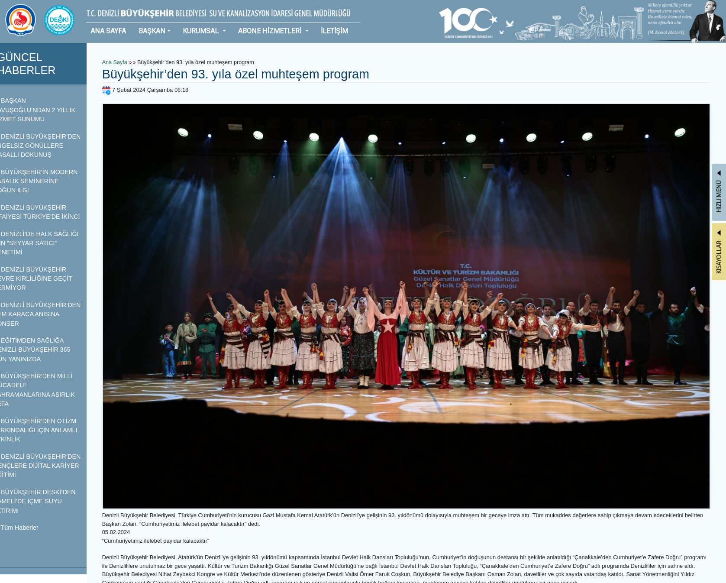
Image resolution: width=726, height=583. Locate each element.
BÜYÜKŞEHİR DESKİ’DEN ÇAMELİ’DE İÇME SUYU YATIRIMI (45, 501)
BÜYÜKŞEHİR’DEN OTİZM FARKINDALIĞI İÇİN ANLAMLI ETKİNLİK (46, 430)
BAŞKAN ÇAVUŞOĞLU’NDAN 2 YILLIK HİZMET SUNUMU (45, 110)
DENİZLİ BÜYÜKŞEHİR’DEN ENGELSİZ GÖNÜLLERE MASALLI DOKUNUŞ (48, 146)
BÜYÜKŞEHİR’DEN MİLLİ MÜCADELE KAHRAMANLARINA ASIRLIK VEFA (45, 389)
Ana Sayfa (125, 62)
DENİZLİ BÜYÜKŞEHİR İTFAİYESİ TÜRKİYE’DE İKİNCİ (47, 212)
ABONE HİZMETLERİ (270, 31)
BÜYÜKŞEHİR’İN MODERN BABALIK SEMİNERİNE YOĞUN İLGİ (46, 181)
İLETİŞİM (334, 31)
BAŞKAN (152, 31)
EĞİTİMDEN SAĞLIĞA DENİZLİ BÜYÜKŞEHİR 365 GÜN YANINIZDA (42, 350)
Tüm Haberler (26, 527)
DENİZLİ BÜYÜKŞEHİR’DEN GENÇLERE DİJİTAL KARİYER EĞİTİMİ (48, 466)
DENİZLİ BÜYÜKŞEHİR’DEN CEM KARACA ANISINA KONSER (48, 314)
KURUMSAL (201, 31)
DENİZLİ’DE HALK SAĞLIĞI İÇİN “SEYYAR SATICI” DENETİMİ (47, 243)
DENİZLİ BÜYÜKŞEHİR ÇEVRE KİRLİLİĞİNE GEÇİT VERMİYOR (43, 279)
